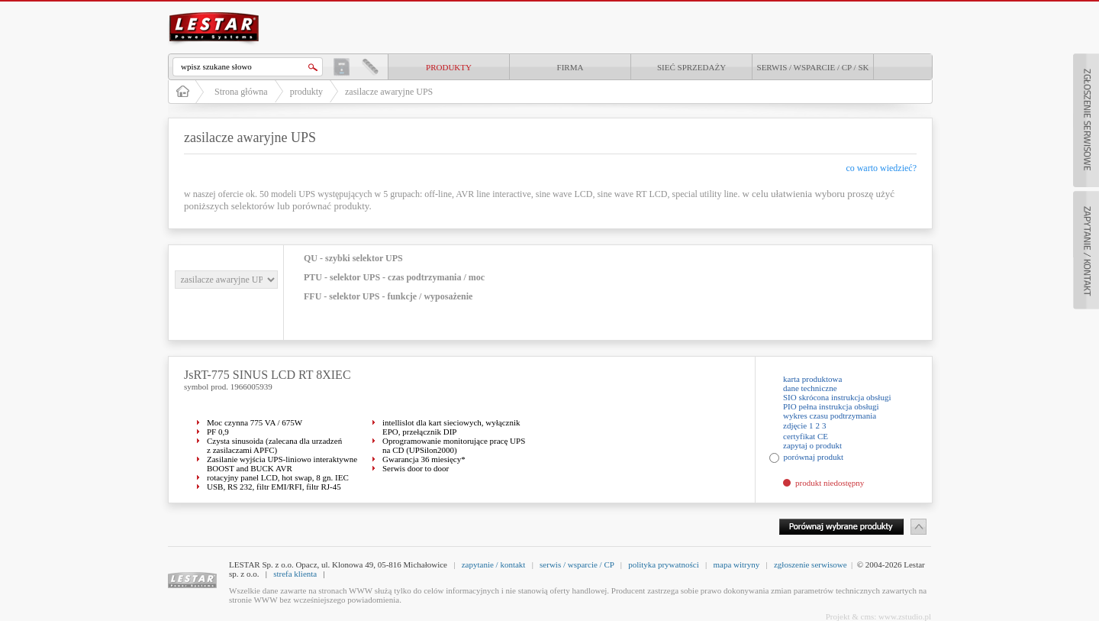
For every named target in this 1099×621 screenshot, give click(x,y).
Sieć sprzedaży (691, 67)
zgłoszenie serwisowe (810, 564)
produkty (449, 67)
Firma (570, 67)
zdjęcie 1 (798, 425)
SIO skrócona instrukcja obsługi (837, 397)
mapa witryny (736, 564)
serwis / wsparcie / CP (577, 564)
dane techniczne (810, 388)
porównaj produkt (814, 456)
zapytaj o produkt (812, 445)
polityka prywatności (663, 564)
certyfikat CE (805, 436)
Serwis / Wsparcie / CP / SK (813, 67)
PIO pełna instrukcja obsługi (831, 406)
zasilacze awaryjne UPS (389, 91)
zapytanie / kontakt (494, 564)
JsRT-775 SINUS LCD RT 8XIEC (267, 374)
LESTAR (214, 11)
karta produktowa (812, 378)
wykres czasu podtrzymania (829, 415)
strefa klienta (295, 573)
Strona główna (241, 91)
